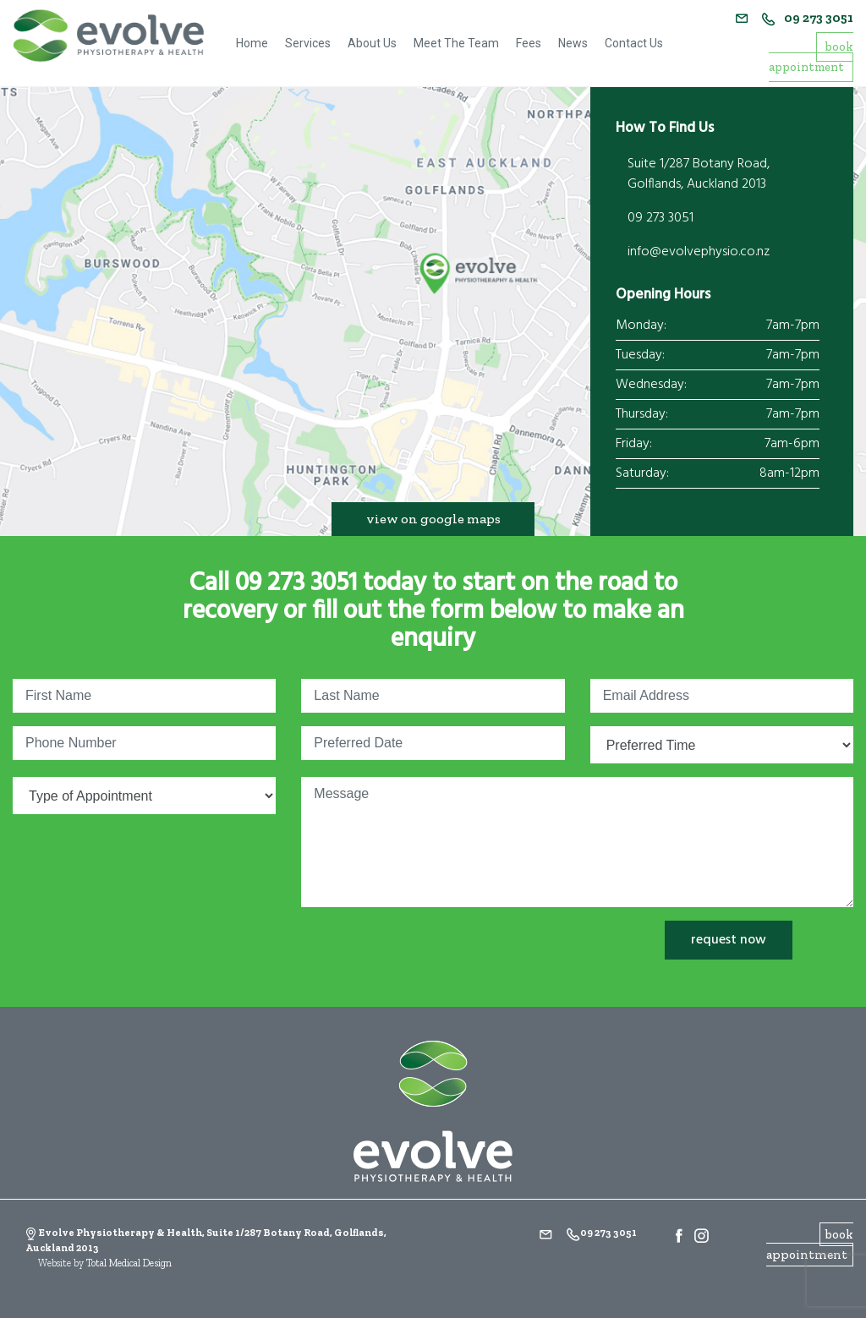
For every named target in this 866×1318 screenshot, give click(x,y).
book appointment (811, 57)
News (573, 43)
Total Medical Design (129, 1263)
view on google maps (433, 519)
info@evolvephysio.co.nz (699, 252)
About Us (372, 43)
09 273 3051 (807, 17)
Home (252, 43)
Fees (528, 43)
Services (308, 43)
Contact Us (634, 43)
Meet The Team (456, 43)
